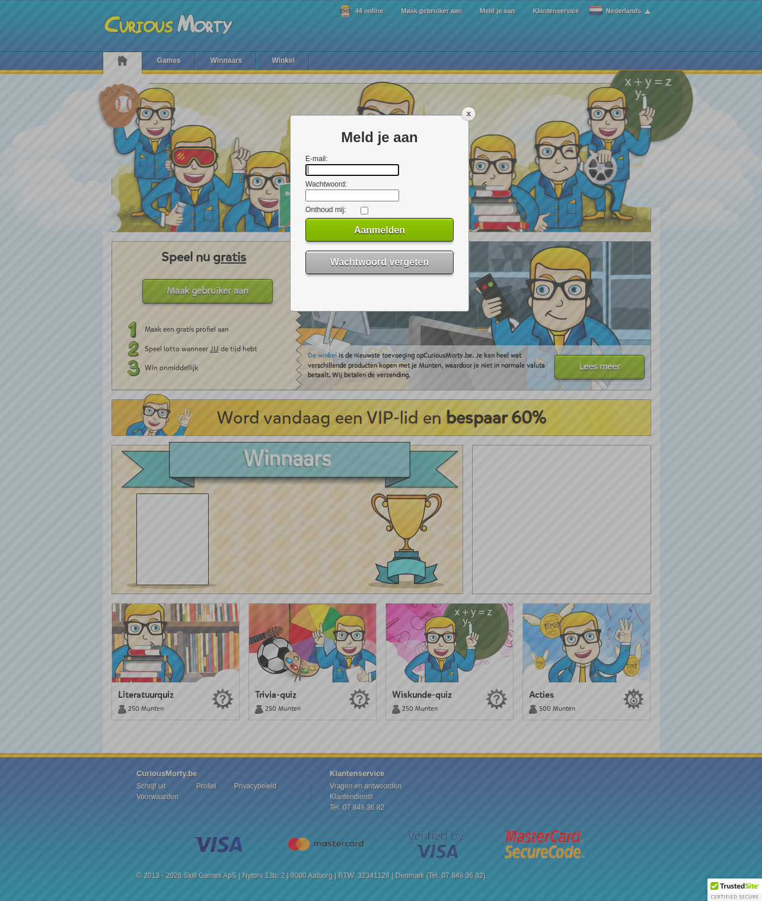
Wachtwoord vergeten (379, 262)
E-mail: (316, 159)
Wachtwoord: (326, 184)
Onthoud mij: (325, 210)
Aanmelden (379, 230)
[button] (734, 889)
